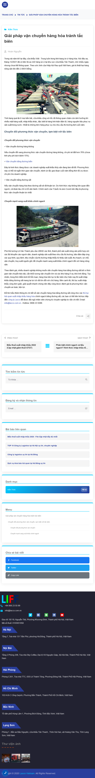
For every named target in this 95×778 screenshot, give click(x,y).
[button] (5, 773)
